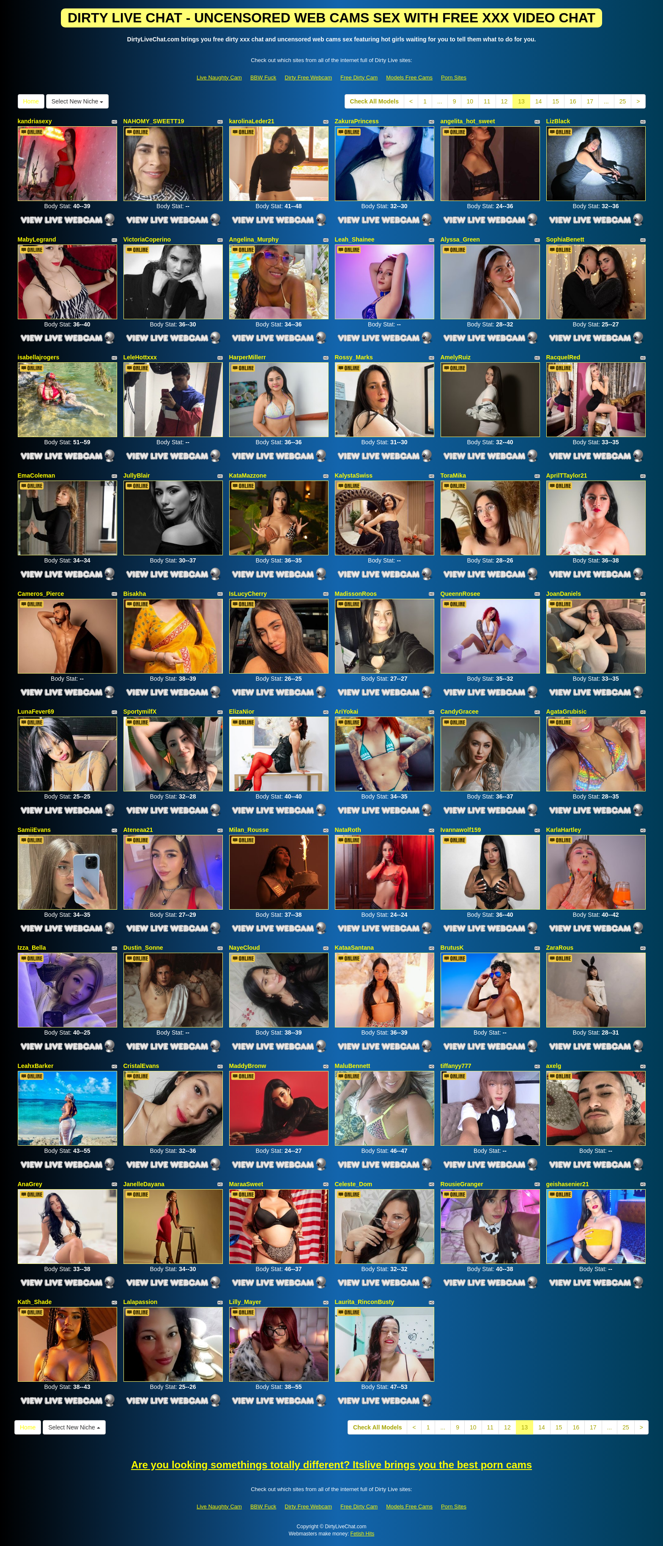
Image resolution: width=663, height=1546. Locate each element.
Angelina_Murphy (254, 239)
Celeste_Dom (354, 1184)
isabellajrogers (39, 357)
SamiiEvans (34, 829)
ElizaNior (242, 711)
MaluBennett (352, 1065)
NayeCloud (244, 947)
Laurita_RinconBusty (365, 1302)
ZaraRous (560, 947)
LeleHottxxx (140, 357)
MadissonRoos (356, 593)
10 (469, 101)
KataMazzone (248, 475)
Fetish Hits (363, 1534)
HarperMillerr (247, 357)
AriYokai (347, 711)
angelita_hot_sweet (468, 121)
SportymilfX (140, 711)
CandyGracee (460, 711)
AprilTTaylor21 (566, 475)
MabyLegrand (37, 239)
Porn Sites (453, 77)
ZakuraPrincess (357, 121)
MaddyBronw (247, 1065)
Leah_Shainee (355, 239)
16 (573, 101)
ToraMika (453, 475)
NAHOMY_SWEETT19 (153, 121)
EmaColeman (36, 475)
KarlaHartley (563, 829)
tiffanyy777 (456, 1065)
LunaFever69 (36, 711)
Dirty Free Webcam (308, 77)
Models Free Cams (409, 77)
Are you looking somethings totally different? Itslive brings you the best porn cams (331, 1464)
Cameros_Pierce (41, 593)
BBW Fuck (263, 77)
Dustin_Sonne (143, 947)
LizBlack (558, 121)
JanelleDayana (143, 1184)
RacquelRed (563, 357)
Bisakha (134, 593)
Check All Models (374, 101)
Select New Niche (77, 101)
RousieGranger (462, 1184)
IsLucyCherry (248, 593)
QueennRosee (460, 593)
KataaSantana (354, 947)
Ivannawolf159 (461, 829)
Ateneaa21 (138, 829)
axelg (554, 1065)
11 (487, 101)
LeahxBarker (36, 1065)
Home (31, 101)
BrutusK (452, 947)
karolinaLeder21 (251, 121)
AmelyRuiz (456, 357)
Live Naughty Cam (219, 77)
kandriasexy (35, 121)
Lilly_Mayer (245, 1302)
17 (589, 101)
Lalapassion (140, 1302)
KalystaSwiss (354, 475)
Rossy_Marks (354, 357)
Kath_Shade (35, 1302)
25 (622, 101)
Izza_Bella (32, 947)
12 (504, 101)
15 (555, 101)
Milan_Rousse (249, 829)
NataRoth (348, 829)
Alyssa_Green (460, 239)
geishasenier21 (567, 1184)
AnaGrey (30, 1184)
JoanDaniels (563, 593)
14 (538, 101)
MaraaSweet (246, 1184)
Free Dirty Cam (359, 77)
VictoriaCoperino (147, 239)
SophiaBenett (565, 239)
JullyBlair (136, 475)
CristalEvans (141, 1065)
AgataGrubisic (566, 711)
